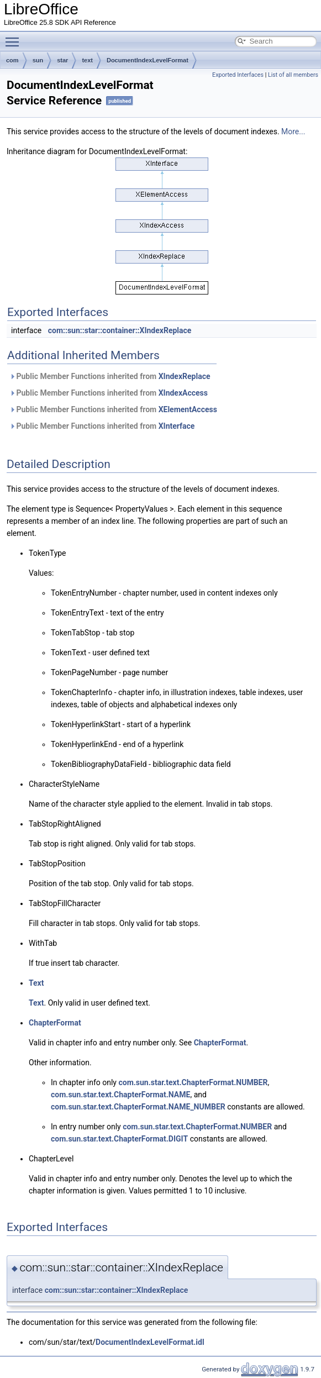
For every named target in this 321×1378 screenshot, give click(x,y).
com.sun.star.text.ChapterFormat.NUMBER (192, 1082)
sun (38, 60)
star (62, 60)
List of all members (293, 74)
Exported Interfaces (238, 74)
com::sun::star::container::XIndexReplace (120, 330)
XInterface (177, 426)
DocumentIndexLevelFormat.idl (150, 1342)
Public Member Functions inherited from (110, 376)
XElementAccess (188, 409)
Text (36, 983)
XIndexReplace (185, 376)
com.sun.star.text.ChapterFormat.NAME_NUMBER (138, 1106)
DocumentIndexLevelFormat (147, 60)
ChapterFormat (55, 1022)
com (12, 60)
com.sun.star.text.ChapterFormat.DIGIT (119, 1138)
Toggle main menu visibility (15, 37)
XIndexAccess (183, 392)
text (87, 60)
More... (293, 131)
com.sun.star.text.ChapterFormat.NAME (120, 1094)
